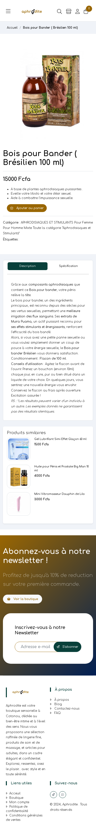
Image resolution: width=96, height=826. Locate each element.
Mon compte (17, 802)
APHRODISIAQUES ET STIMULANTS (47, 222)
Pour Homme (13, 228)
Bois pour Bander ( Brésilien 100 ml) (50, 27)
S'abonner (67, 647)
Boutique (14, 798)
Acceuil (13, 793)
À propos (59, 699)
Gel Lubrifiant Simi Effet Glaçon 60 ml (60, 439)
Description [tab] (27, 266)
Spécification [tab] (68, 266)
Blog (56, 704)
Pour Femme (83, 222)
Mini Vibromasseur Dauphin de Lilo (59, 494)
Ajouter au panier (27, 208)
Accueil (12, 27)
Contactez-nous (64, 708)
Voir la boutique (22, 599)
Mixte (28, 228)
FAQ (55, 713)
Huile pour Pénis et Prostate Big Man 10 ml (61, 468)
